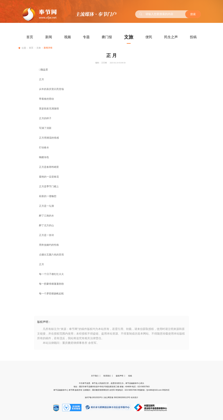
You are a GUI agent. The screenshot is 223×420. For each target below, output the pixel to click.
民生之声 (171, 37)
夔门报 (107, 37)
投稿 (193, 37)
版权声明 (119, 387)
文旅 (128, 37)
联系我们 (107, 387)
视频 (67, 37)
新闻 (48, 37)
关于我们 (94, 387)
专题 (86, 37)
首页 (29, 37)
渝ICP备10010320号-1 (94, 408)
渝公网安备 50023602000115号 (117, 408)
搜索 (193, 14)
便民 (148, 37)
